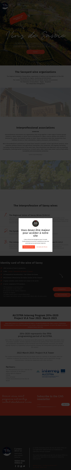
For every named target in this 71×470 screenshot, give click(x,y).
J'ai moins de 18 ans (42, 247)
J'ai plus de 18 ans (29, 247)
